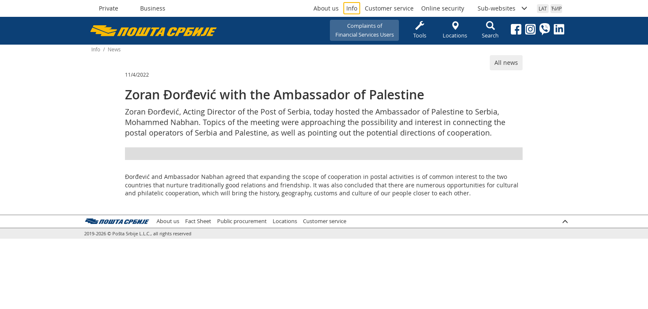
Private (108, 8)
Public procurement (242, 221)
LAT (543, 8)
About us (326, 8)
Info (351, 8)
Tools (419, 30)
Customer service (389, 8)
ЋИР (556, 8)
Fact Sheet (198, 221)
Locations (455, 30)
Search (490, 30)
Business (152, 8)
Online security (442, 8)
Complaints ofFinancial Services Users (364, 30)
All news (506, 63)
